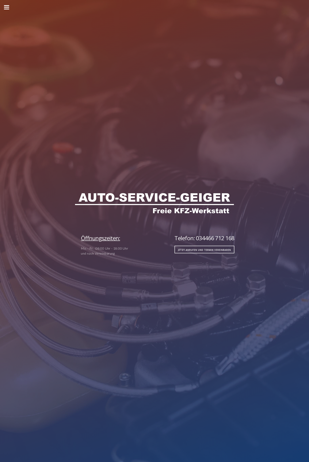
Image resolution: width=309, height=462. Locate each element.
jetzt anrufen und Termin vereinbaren (204, 249)
